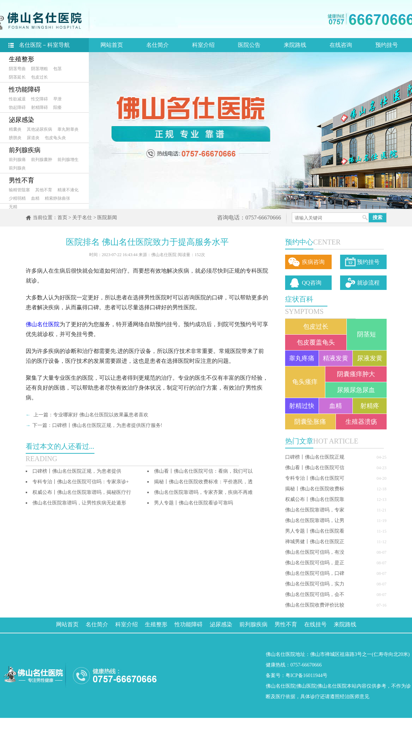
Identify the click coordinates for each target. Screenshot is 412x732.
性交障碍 (39, 99)
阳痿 (57, 107)
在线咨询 (341, 45)
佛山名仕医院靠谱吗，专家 (314, 510)
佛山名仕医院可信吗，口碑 (314, 573)
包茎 (57, 68)
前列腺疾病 (25, 150)
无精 (13, 206)
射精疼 (369, 405)
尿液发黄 (369, 358)
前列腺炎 (17, 168)
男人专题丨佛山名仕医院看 (314, 531)
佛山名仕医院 (43, 324)
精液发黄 (335, 358)
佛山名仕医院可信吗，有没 (314, 552)
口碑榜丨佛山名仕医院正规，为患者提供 (76, 471)
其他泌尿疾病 (39, 129)
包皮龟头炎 (55, 137)
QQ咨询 (311, 283)
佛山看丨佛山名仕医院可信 (314, 467)
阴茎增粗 (39, 68)
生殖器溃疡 (361, 421)
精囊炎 (15, 129)
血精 (35, 198)
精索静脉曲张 (57, 198)
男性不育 (21, 180)
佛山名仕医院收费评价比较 (314, 605)
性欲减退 (17, 99)
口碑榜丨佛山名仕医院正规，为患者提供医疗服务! (107, 425)
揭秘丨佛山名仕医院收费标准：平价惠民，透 (203, 481)
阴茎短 (366, 334)
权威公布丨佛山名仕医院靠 (314, 499)
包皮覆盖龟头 (316, 342)
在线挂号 (315, 624)
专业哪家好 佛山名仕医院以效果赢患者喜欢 (100, 414)
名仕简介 (157, 45)
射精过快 (301, 405)
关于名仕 (82, 217)
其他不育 (43, 189)
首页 (62, 217)
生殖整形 (21, 59)
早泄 (57, 99)
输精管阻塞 (19, 189)
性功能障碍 (25, 89)
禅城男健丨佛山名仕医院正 (314, 541)
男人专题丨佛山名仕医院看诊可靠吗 (193, 502)
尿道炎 (33, 137)
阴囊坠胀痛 (310, 421)
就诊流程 (368, 283)
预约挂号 (386, 45)
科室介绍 (203, 45)
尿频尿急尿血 (356, 389)
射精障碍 (39, 107)
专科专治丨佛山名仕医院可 (314, 478)
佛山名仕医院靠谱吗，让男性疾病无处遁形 (79, 502)
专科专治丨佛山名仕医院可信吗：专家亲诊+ (80, 481)
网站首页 (111, 45)
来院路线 (295, 45)
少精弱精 (17, 198)
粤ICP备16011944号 (306, 675)
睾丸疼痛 (301, 358)
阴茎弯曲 (17, 68)
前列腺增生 (68, 159)
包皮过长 (39, 77)
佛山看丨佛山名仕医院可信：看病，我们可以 (203, 471)
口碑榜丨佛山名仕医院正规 (314, 457)
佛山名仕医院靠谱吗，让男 (314, 520)
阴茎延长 (17, 77)
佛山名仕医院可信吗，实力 (314, 584)
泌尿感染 (21, 119)
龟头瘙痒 (305, 381)
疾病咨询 (313, 262)
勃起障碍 (17, 107)
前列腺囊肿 (41, 159)
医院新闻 (107, 217)
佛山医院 (306, 686)
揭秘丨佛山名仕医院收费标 (314, 488)
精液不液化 (68, 189)
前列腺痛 (17, 159)
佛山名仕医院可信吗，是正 (314, 562)
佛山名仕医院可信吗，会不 (314, 594)
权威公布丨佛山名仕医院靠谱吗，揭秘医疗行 (81, 492)
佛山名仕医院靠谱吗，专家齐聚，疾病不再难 (203, 492)
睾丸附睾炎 (68, 129)
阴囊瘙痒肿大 (356, 374)
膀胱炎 (15, 137)
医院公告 (249, 45)
